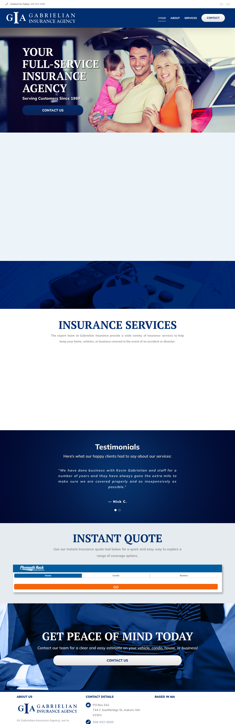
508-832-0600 (103, 684)
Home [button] (48, 537)
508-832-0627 (103, 691)
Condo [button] (116, 537)
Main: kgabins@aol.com (109, 698)
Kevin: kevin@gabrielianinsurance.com (119, 705)
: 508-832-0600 (25, 4)
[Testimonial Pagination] (115, 472)
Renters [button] (184, 537)
